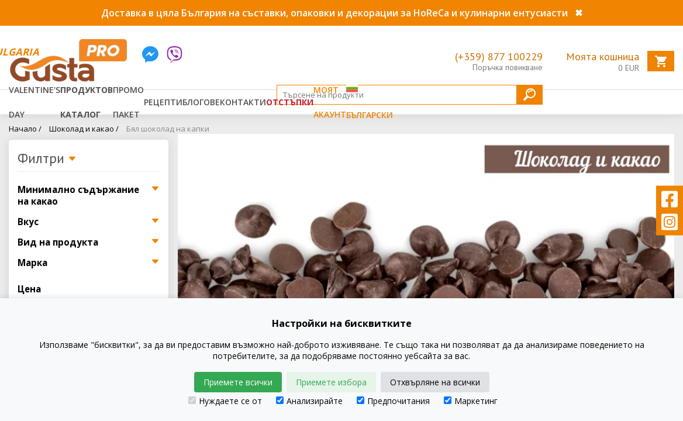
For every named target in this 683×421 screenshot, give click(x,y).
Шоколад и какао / (84, 128)
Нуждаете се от (225, 400)
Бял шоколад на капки (167, 128)
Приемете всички (237, 382)
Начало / (25, 128)
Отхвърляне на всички (435, 382)
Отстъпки (289, 102)
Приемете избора (331, 382)
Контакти (243, 102)
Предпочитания (393, 400)
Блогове (201, 102)
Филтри (47, 159)
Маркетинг (471, 400)
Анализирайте (309, 400)
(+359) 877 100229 (499, 56)
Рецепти (163, 102)
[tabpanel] (426, 243)
